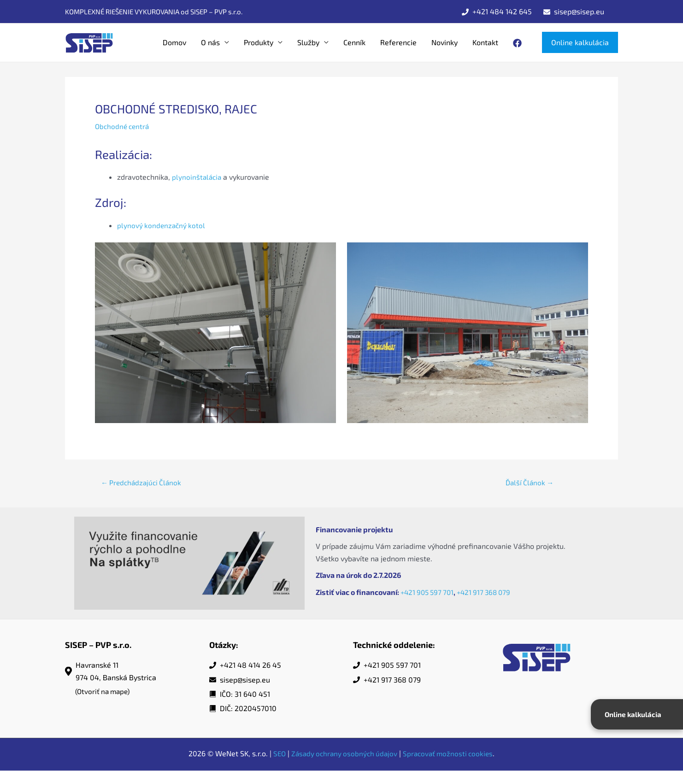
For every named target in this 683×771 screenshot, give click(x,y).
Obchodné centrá (123, 126)
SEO (276, 753)
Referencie (398, 42)
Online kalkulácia (634, 714)
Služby (308, 42)
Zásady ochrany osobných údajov (343, 753)
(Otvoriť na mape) (104, 692)
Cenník (354, 42)
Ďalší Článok (529, 482)
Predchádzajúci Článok (143, 482)
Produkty (258, 42)
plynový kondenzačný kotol (162, 224)
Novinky (444, 42)
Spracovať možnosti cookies (450, 753)
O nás (210, 42)
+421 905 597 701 (429, 592)
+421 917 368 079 (489, 592)
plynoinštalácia (197, 176)
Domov (174, 42)
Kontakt (485, 42)
